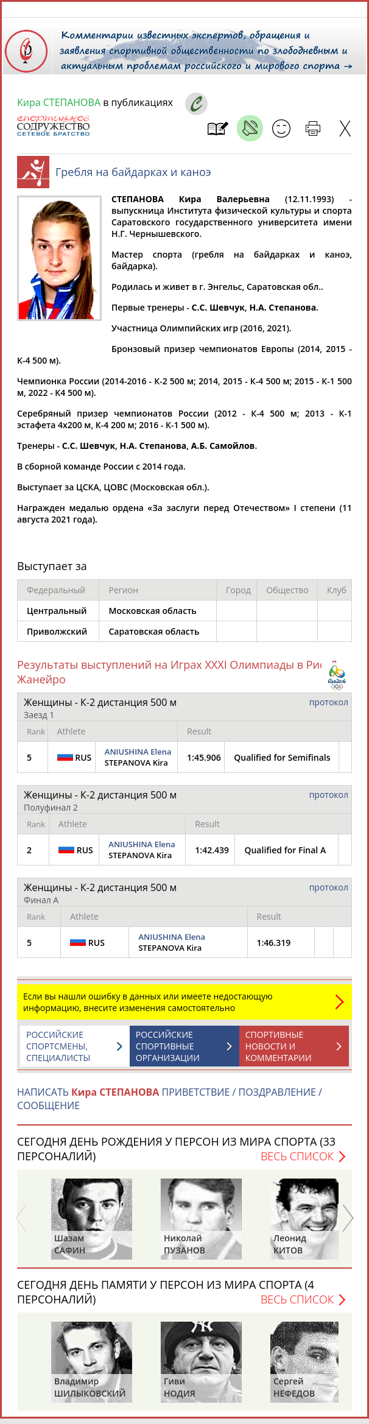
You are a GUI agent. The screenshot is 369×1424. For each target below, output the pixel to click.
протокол (328, 708)
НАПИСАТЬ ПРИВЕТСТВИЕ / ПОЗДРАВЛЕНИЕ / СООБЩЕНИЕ (169, 1104)
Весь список (297, 1162)
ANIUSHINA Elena (138, 757)
